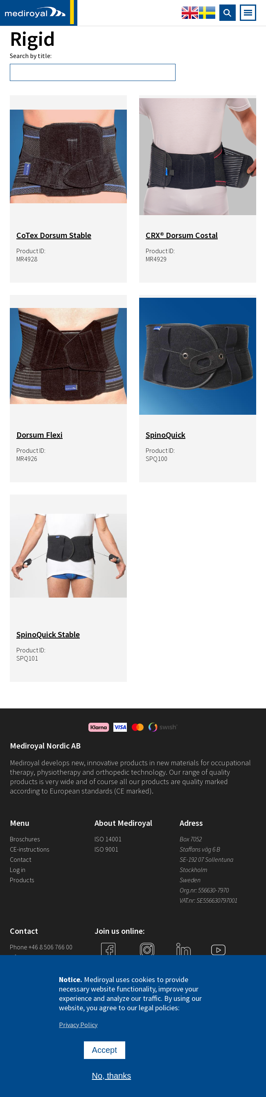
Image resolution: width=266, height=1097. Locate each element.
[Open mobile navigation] (248, 12)
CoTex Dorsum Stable (53, 235)
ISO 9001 (106, 849)
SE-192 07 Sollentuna (206, 859)
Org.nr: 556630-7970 (204, 890)
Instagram (147, 965)
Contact (20, 859)
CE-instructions (29, 849)
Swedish (207, 13)
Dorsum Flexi (39, 434)
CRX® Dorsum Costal (182, 235)
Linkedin (183, 965)
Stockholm (193, 869)
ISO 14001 (108, 839)
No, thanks (111, 1079)
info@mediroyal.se (35, 957)
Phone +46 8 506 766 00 (41, 947)
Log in (17, 869)
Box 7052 (191, 839)
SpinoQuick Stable (48, 634)
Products (22, 880)
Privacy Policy (78, 1028)
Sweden (190, 880)
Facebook (108, 965)
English (190, 13)
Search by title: (31, 56)
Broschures (25, 839)
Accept (104, 1053)
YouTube (218, 965)
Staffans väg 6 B (200, 849)
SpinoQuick (165, 434)
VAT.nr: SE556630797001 (209, 900)
